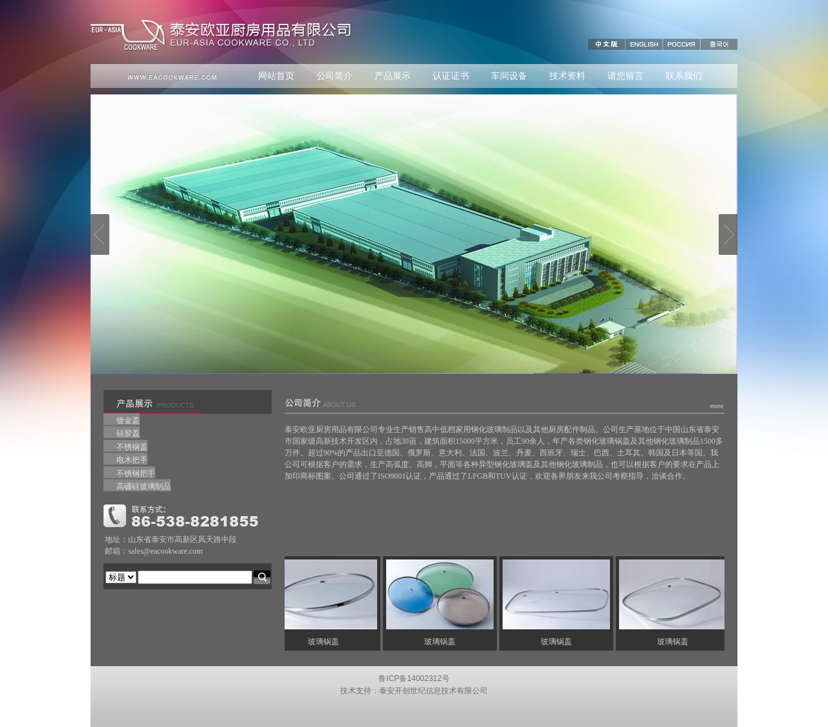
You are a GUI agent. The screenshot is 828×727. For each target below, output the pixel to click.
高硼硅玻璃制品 (143, 486)
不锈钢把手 (135, 473)
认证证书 (451, 76)
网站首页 (276, 76)
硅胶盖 (128, 433)
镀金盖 (128, 420)
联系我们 (684, 76)
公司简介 (334, 76)
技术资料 (567, 76)
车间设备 (509, 76)
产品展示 (393, 76)
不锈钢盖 (131, 446)
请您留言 (625, 76)
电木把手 (131, 459)
